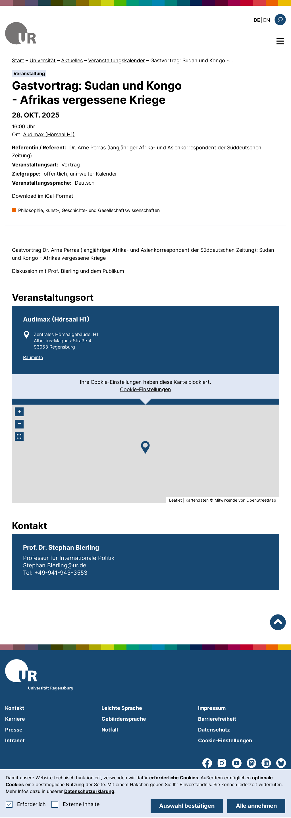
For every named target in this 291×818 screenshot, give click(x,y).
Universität (43, 60)
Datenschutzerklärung (89, 791)
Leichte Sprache (121, 708)
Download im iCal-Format (42, 195)
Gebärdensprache (123, 719)
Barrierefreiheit (217, 719)
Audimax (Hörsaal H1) (49, 134)
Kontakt (14, 708)
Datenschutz (214, 730)
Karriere (15, 719)
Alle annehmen (256, 805)
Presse (13, 730)
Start (18, 60)
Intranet (15, 740)
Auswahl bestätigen (187, 805)
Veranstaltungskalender (116, 60)
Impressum (212, 708)
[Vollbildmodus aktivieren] (19, 436)
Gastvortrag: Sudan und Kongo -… (191, 60)
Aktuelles (72, 60)
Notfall (109, 730)
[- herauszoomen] (19, 424)
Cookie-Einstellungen (145, 389)
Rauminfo (33, 357)
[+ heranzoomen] (19, 411)
